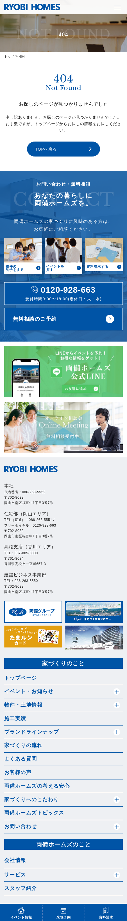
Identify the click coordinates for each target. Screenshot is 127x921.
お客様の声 (17, 772)
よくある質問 (20, 759)
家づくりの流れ (23, 745)
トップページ (20, 678)
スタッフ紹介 (20, 888)
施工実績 (15, 718)
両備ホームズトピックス (34, 813)
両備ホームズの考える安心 (37, 786)
